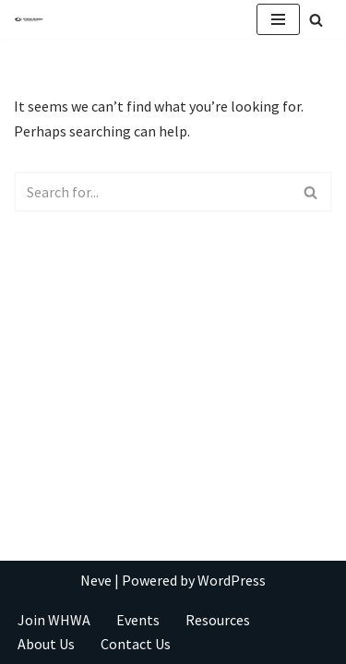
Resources (217, 620)
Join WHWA (54, 620)
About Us (46, 643)
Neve (96, 580)
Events (138, 620)
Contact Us (136, 643)
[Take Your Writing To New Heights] (28, 20)
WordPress (231, 580)
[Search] (316, 20)
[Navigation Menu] (278, 19)
